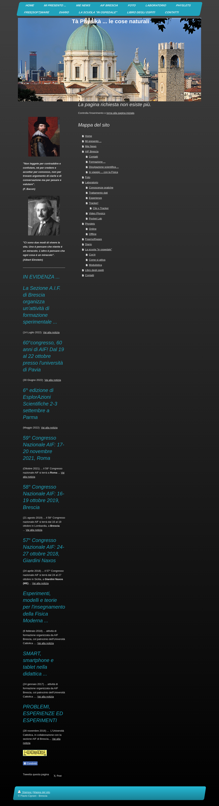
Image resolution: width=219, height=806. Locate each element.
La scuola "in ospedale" (98, 249)
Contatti (93, 156)
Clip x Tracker (101, 208)
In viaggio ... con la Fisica (103, 172)
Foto (87, 177)
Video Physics (97, 213)
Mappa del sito (41, 792)
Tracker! (93, 203)
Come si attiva (97, 259)
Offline (92, 233)
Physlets (90, 223)
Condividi (30, 763)
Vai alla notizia (51, 332)
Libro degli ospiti (94, 270)
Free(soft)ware (93, 239)
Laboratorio (91, 182)
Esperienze (95, 197)
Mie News (90, 146)
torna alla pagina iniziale (120, 112)
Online (93, 228)
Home (88, 135)
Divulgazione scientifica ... (104, 166)
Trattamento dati (98, 192)
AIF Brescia (91, 151)
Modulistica (95, 264)
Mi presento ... (93, 141)
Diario (88, 244)
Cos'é (92, 254)
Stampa (25, 792)
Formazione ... (97, 161)
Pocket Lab (95, 218)
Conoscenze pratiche (101, 187)
